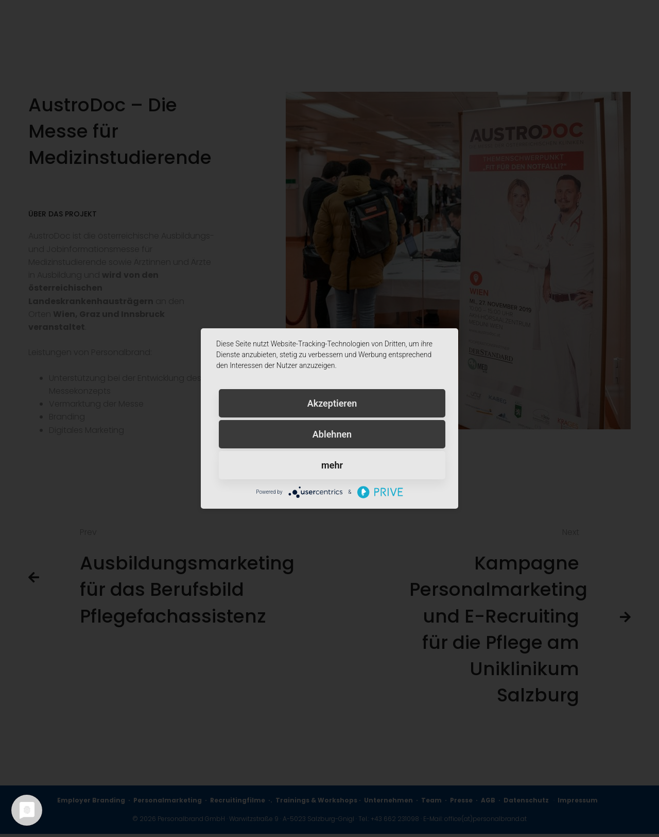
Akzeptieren (332, 403)
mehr (332, 465)
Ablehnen (332, 434)
